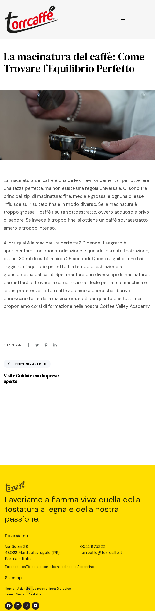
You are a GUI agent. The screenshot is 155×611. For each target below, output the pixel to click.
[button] (29, 589)
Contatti (34, 594)
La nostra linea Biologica (52, 588)
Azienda (23, 588)
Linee (9, 594)
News (20, 594)
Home (9, 588)
